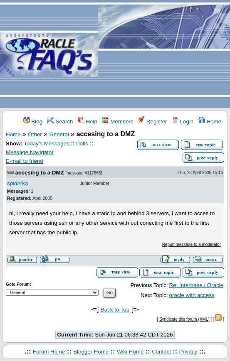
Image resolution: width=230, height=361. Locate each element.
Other (35, 134)
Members (117, 121)
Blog (32, 121)
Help (87, 121)
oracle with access (192, 295)
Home (209, 121)
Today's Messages (46, 143)
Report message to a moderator (191, 244)
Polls (82, 143)
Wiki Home (130, 352)
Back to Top (115, 310)
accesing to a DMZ (39, 172)
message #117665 (84, 173)
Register (152, 121)
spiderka (17, 183)
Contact (161, 352)
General (59, 134)
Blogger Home (91, 352)
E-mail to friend (24, 161)
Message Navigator (30, 152)
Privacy (188, 352)
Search (60, 121)
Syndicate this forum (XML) (184, 319)
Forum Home (49, 352)
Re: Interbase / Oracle (196, 285)
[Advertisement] (164, 54)
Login (182, 121)
